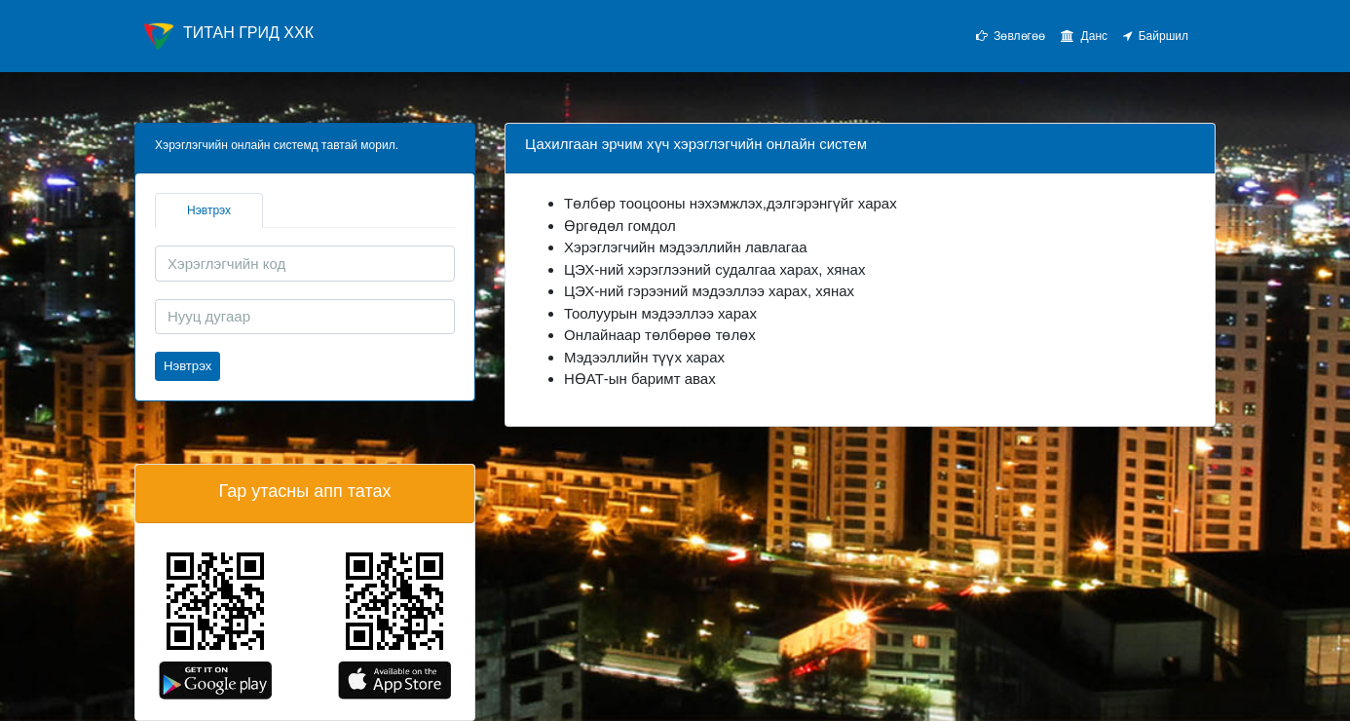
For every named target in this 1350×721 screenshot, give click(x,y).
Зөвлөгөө (1010, 36)
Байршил (1155, 36)
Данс (1084, 36)
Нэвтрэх (209, 210)
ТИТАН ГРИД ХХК (229, 36)
